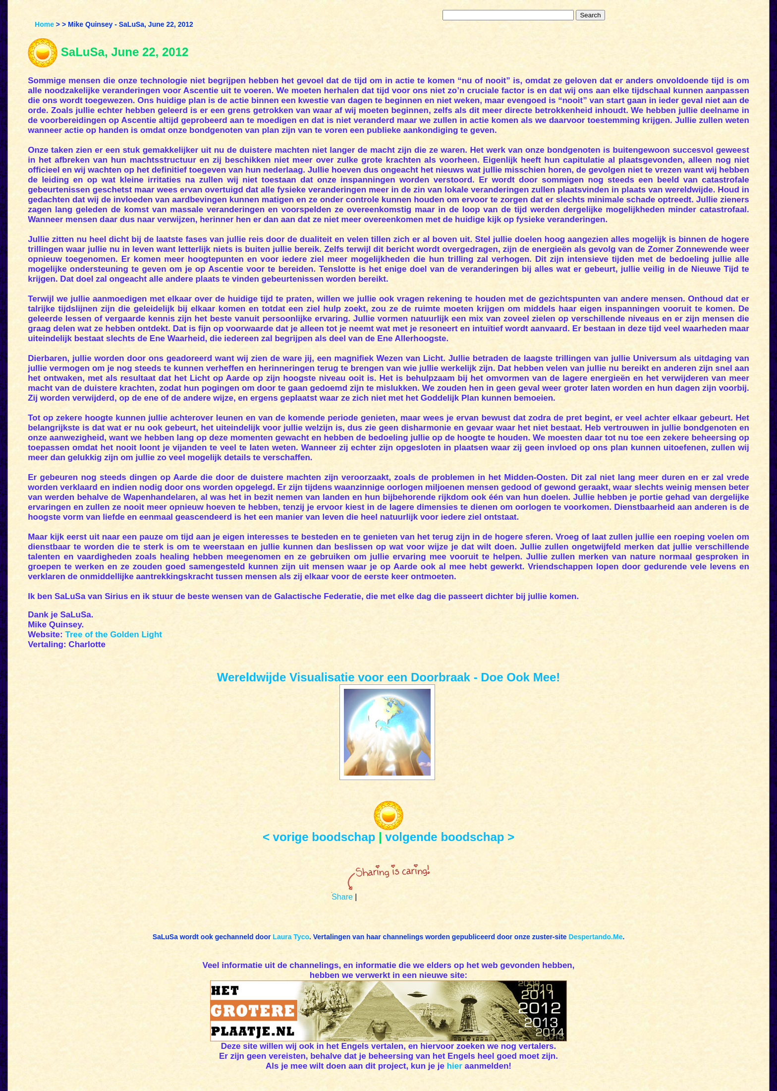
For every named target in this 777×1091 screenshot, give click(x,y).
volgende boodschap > (449, 837)
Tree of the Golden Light (113, 634)
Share (342, 897)
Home (44, 24)
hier (454, 1066)
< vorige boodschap (319, 837)
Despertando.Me (596, 937)
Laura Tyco (291, 937)
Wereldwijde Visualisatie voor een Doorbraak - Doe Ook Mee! (388, 677)
